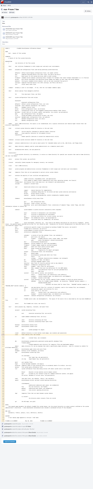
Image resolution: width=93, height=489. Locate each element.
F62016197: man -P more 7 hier (14, 33)
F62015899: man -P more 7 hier (14, 37)
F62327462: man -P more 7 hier (14, 29)
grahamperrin (14, 17)
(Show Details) (32, 432)
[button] (91, 2)
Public (12, 12)
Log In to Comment (10, 441)
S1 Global (28, 426)
